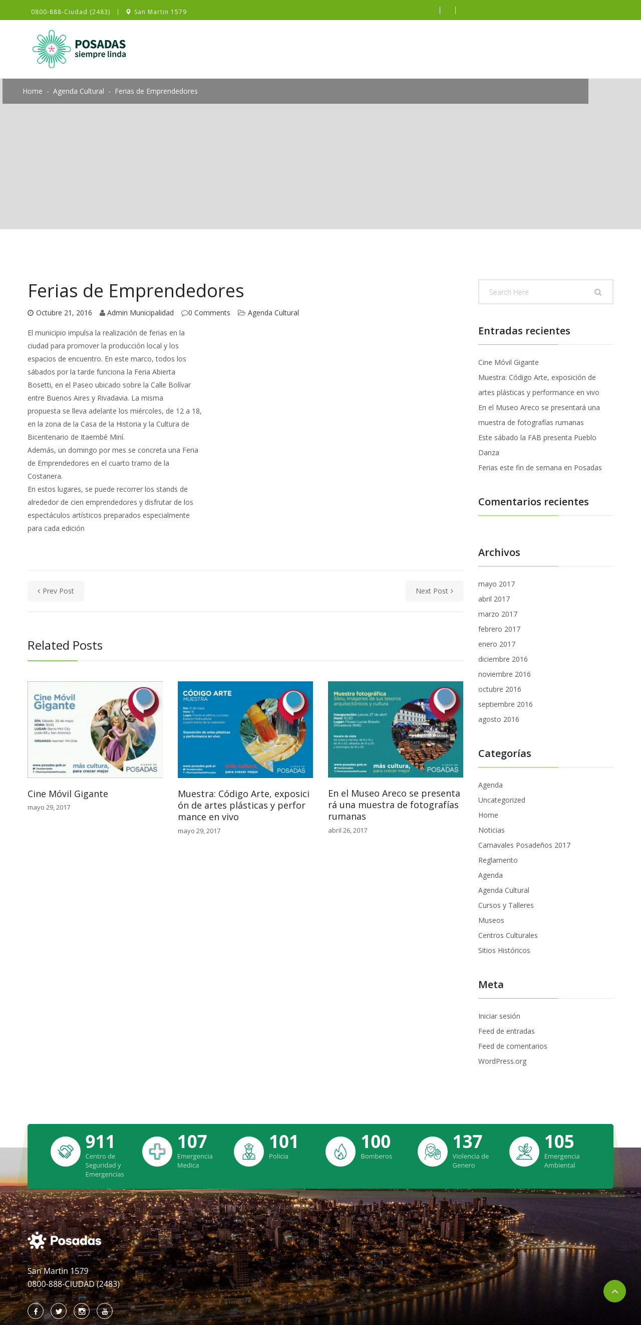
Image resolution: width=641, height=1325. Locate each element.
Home (33, 91)
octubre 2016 (499, 689)
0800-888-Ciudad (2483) (70, 12)
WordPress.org (502, 1061)
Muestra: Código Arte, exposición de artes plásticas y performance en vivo (243, 805)
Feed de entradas (506, 1031)
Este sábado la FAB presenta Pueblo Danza (537, 445)
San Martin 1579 (160, 12)
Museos (491, 920)
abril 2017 (494, 599)
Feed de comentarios (512, 1046)
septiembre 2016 (505, 704)
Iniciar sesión (499, 1016)
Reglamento (498, 860)
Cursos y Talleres (506, 905)
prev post (56, 591)
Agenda (490, 785)
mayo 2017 (496, 584)
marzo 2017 (497, 614)
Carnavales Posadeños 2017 (524, 845)
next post (434, 591)
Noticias (491, 830)
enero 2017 (496, 644)
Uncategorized (501, 800)
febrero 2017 (499, 629)
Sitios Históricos (504, 950)
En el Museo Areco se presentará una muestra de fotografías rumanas (394, 805)
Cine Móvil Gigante (68, 794)
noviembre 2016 (504, 674)
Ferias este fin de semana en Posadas (540, 467)
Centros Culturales (508, 935)
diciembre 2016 (503, 659)
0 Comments (209, 312)
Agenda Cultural (78, 91)
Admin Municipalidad (140, 312)
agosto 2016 (498, 719)
